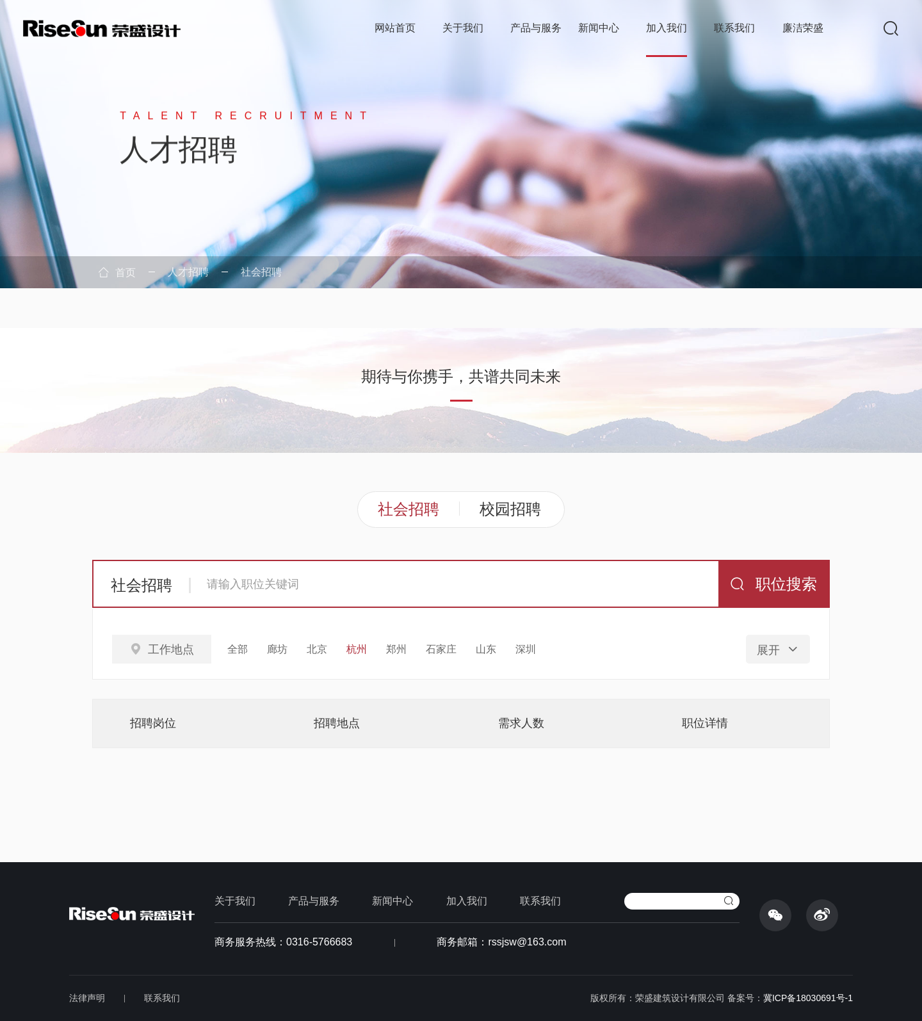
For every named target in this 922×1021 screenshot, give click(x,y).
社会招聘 (261, 271)
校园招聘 (510, 509)
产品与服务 (536, 27)
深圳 (525, 649)
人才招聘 (188, 271)
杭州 (356, 649)
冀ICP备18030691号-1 (808, 998)
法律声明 (87, 998)
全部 (237, 649)
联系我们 (734, 27)
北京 (317, 649)
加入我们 (666, 27)
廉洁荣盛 (802, 27)
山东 (486, 649)
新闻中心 (598, 27)
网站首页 (395, 27)
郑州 (396, 649)
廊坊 (277, 649)
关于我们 (462, 27)
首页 (117, 272)
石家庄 (441, 649)
